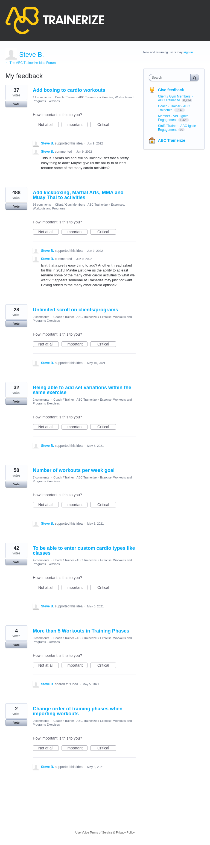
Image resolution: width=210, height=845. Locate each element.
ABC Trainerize (171, 140)
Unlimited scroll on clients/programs (75, 309)
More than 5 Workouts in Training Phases (81, 631)
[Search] (194, 77)
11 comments (42, 97)
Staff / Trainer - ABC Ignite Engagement (177, 128)
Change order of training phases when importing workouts (77, 711)
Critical (106, 124)
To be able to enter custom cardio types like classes (84, 550)
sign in (188, 52)
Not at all (48, 124)
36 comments (42, 204)
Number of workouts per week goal (74, 470)
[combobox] (170, 77)
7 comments (41, 477)
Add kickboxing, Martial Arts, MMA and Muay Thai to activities (78, 195)
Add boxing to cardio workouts (69, 90)
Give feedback (171, 90)
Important (77, 124)
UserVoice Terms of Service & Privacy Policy (105, 832)
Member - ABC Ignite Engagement (173, 118)
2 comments (41, 316)
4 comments (41, 560)
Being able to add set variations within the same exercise (82, 390)
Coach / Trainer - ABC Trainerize (76, 97)
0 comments (41, 638)
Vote (16, 104)
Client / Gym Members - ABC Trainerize (81, 204)
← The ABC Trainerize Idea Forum (30, 63)
